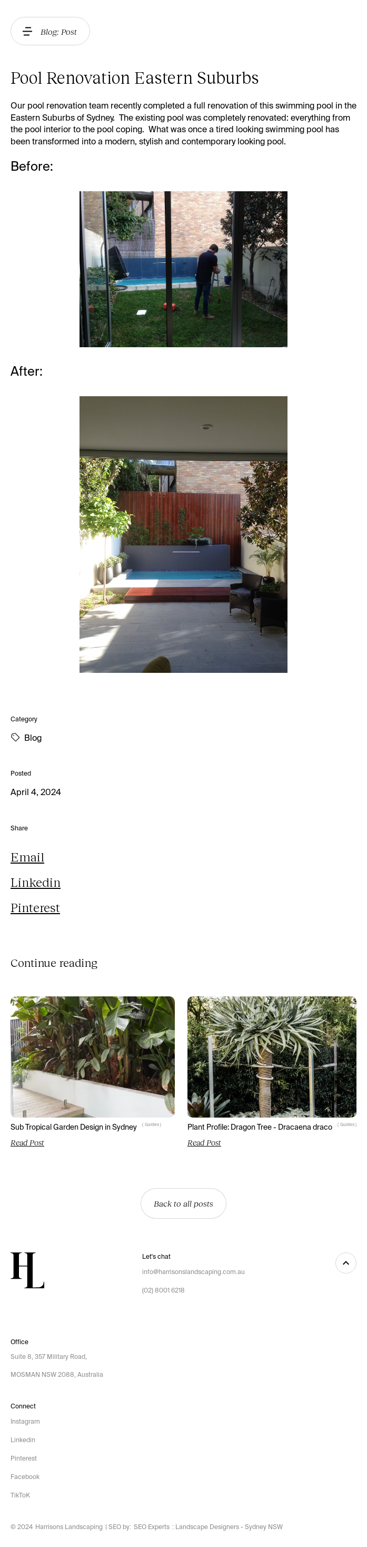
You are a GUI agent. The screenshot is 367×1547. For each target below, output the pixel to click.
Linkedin (36, 881)
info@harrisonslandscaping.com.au (193, 1272)
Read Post (27, 1142)
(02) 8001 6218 (163, 1290)
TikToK (20, 1495)
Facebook (25, 1477)
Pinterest (35, 907)
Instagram (25, 1421)
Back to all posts (183, 1203)
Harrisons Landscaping (69, 1527)
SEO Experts (152, 1527)
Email (27, 856)
